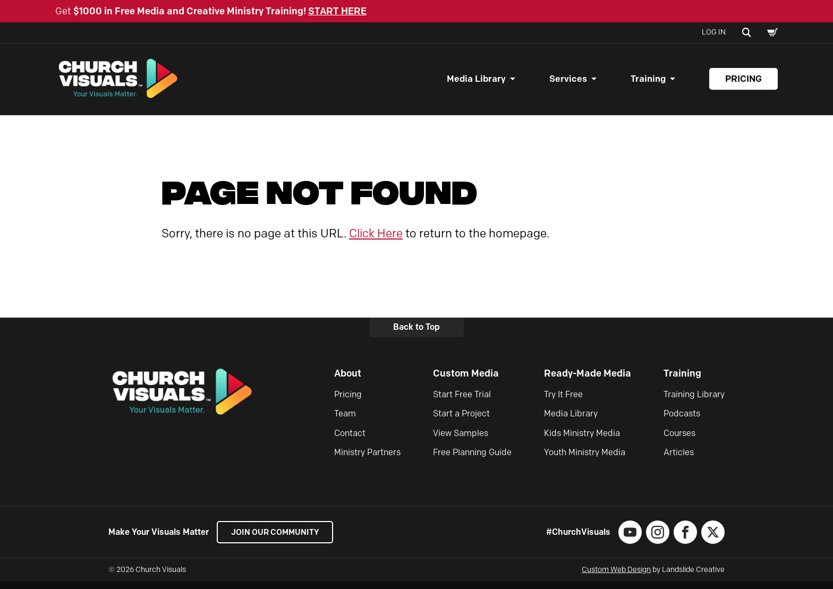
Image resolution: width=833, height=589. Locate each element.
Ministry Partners (367, 460)
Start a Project (461, 421)
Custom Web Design (616, 577)
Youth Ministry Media (584, 460)
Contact (350, 441)
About (347, 381)
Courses (679, 441)
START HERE (337, 11)
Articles (679, 460)
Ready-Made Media (587, 381)
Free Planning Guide (472, 460)
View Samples (460, 441)
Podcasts (682, 421)
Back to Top (416, 335)
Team (345, 421)
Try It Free (563, 402)
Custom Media (466, 381)
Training (648, 83)
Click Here (376, 241)
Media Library (476, 83)
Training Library (694, 402)
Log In (714, 32)
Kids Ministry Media (582, 441)
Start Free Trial (462, 402)
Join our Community (278, 540)
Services (568, 83)
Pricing (743, 83)
